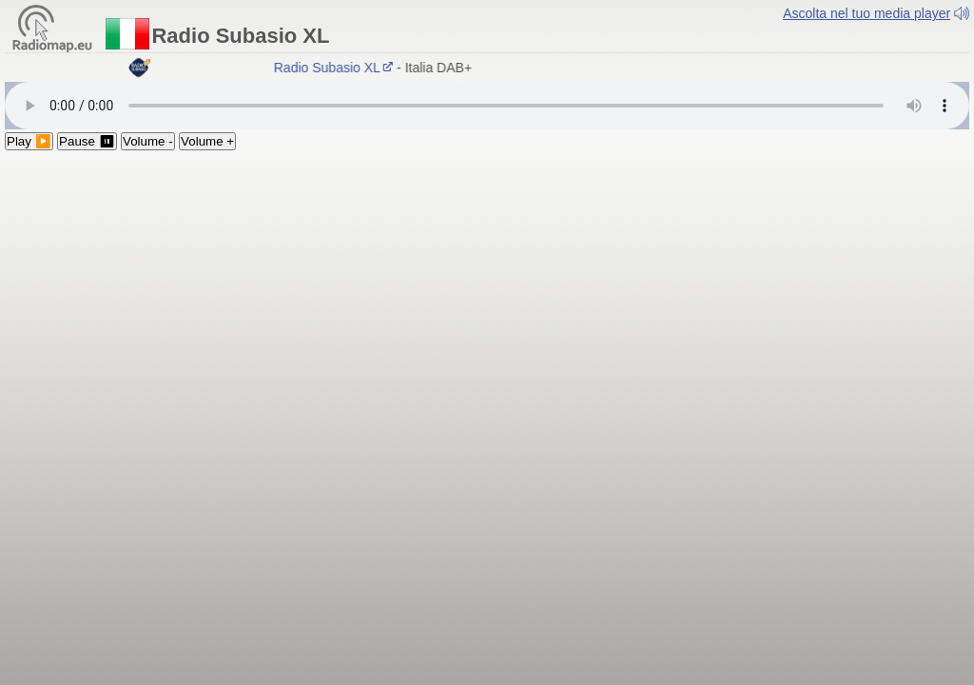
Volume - (148, 141)
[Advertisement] (487, 293)
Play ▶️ (29, 141)
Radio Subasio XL (336, 67)
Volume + (207, 141)
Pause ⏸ (87, 141)
